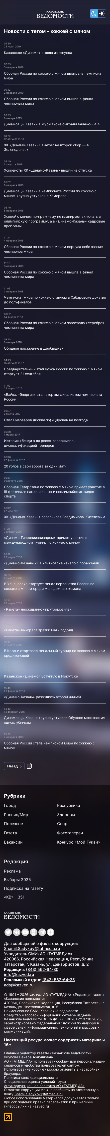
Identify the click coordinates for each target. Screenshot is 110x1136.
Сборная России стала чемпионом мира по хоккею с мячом (49, 745)
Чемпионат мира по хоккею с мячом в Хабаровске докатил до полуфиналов (55, 299)
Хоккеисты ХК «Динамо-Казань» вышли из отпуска (48, 170)
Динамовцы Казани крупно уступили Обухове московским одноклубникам (55, 719)
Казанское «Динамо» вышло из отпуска (38, 52)
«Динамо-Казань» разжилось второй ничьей (42, 697)
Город (10, 805)
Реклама (12, 871)
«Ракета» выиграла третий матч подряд (38, 630)
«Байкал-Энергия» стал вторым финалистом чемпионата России (53, 396)
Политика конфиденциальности (31, 1077)
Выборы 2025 (17, 879)
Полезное (13, 823)
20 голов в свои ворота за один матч (35, 466)
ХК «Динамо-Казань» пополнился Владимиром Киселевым (54, 517)
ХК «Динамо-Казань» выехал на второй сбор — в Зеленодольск (46, 147)
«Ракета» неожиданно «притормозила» (38, 609)
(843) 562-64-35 (58, 979)
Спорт (63, 823)
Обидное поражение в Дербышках (34, 348)
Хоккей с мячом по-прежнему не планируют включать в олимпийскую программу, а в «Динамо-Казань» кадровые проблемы (54, 221)
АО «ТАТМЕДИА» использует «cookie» (36, 1061)
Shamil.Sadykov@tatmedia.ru (32, 948)
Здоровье (66, 814)
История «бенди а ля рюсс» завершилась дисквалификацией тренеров (40, 443)
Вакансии (13, 842)
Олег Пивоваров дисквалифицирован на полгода (46, 420)
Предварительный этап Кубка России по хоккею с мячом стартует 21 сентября (53, 371)
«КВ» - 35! (14, 897)
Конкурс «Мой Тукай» (78, 842)
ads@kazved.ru (19, 984)
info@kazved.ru (19, 974)
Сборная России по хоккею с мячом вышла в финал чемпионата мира (48, 101)
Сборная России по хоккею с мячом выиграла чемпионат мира (53, 75)
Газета (10, 832)
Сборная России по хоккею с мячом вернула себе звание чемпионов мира (53, 248)
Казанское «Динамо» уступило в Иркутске (41, 676)
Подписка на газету (23, 888)
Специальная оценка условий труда (35, 1081)
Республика (68, 805)
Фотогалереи (70, 832)
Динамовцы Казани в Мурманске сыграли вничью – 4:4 (52, 124)
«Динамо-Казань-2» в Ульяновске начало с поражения (51, 563)
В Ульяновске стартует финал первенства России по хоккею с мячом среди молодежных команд (49, 586)
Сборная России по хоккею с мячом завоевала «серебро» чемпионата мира (54, 325)
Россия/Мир (16, 814)
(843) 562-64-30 (42, 969)
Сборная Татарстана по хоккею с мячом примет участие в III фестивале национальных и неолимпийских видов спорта (54, 491)
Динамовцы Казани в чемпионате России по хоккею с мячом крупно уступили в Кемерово (50, 193)
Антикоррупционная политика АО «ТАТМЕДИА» (44, 1086)
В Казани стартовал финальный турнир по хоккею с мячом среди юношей (54, 653)
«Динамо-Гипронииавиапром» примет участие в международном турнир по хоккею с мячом (45, 539)
